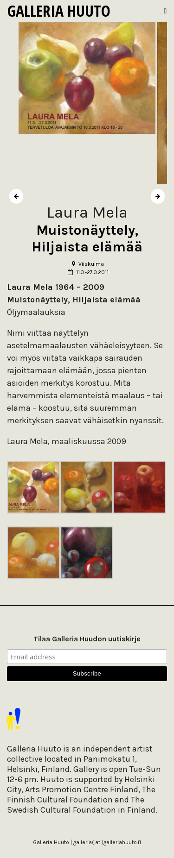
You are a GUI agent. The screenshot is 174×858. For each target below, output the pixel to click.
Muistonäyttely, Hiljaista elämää (87, 238)
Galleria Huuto (58, 10)
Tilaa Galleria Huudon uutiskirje (87, 638)
